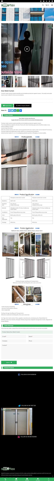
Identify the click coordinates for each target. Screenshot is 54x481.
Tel (5, 480)
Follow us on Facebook (28, 374)
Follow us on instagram (29, 436)
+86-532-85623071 (43, 5)
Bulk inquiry (48, 5)
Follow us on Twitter (28, 405)
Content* (4, 345)
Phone (30, 341)
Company (4, 341)
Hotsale (38, 480)
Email (16, 480)
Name (30, 336)
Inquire (27, 480)
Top (49, 480)
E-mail (4, 336)
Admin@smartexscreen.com (2, 1)
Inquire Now (8, 105)
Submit (8, 362)
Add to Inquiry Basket (24, 105)
